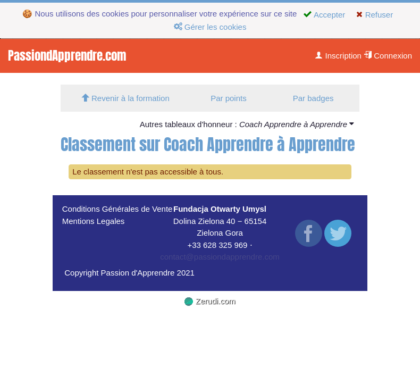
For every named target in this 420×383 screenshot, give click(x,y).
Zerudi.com (209, 300)
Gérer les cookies (210, 26)
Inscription (338, 55)
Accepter (324, 14)
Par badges (313, 98)
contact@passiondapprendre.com (220, 256)
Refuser (374, 14)
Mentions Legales (93, 221)
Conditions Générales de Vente (117, 208)
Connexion (388, 55)
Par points (229, 98)
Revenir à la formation (125, 98)
